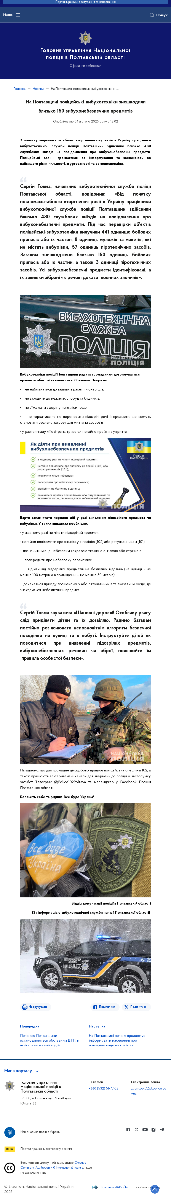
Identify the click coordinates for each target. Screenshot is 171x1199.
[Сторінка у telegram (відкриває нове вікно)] (162, 1129)
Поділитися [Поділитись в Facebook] (107, 1007)
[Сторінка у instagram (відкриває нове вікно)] (153, 1129)
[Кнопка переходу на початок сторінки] (154, 1189)
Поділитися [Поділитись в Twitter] (138, 1007)
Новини (38, 89)
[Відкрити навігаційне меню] (18, 15)
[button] (22, 1071)
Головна (20, 89)
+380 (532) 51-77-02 (103, 1088)
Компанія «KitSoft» (114, 1187)
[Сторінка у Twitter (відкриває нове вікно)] (136, 1129)
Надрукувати (38, 1007)
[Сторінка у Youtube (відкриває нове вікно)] (145, 1129)
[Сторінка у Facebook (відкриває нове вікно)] (128, 1129)
